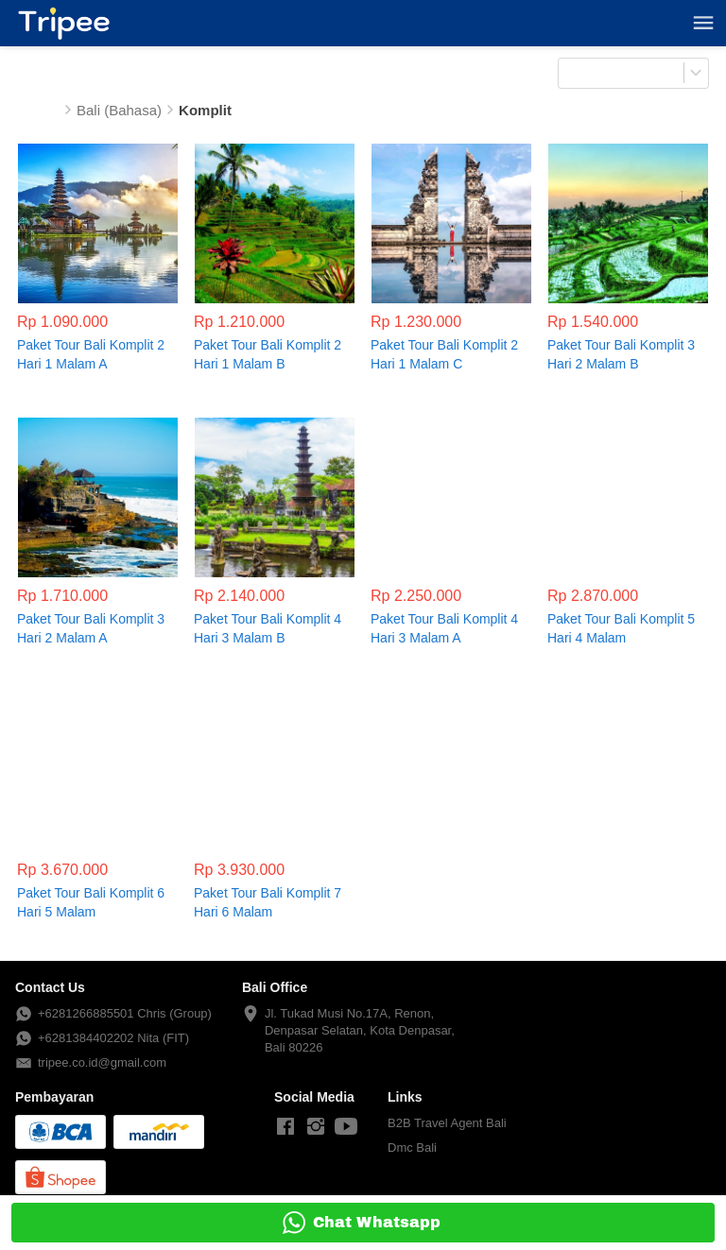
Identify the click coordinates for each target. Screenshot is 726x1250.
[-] (285, 1127)
